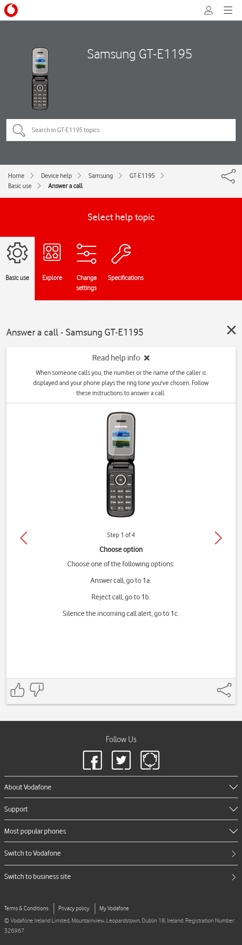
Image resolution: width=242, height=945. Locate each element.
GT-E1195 (142, 176)
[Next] (218, 538)
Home (16, 176)
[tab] (121, 853)
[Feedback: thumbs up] (18, 690)
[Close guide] (231, 330)
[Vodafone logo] (11, 10)
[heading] (121, 787)
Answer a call (65, 186)
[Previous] (23, 538)
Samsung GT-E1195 (139, 53)
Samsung (100, 176)
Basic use (20, 186)
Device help (56, 176)
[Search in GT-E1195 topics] (121, 130)
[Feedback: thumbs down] (36, 690)
